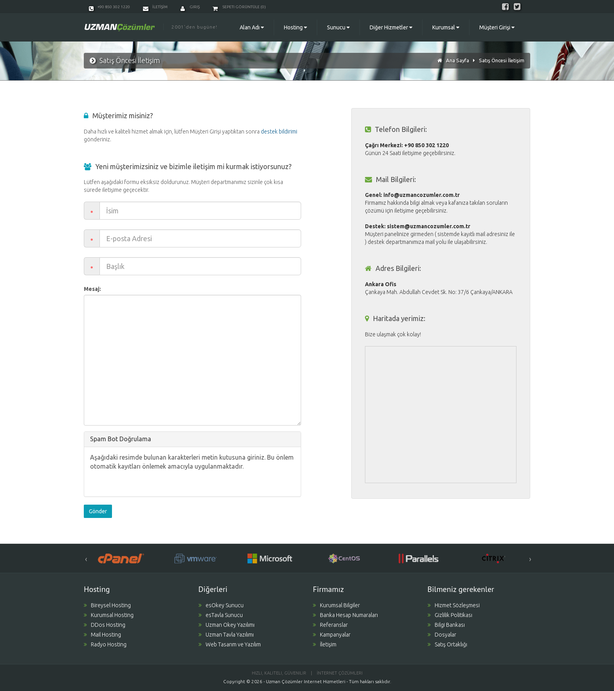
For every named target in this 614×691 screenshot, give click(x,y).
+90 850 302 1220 (109, 7)
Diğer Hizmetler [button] (391, 27)
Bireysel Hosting (107, 605)
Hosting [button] (295, 27)
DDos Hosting (104, 625)
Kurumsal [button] (445, 27)
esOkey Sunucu (221, 605)
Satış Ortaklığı (447, 644)
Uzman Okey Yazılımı (227, 625)
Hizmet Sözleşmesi (454, 605)
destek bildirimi (279, 131)
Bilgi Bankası (446, 625)
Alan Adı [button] (252, 27)
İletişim (324, 644)
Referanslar (330, 625)
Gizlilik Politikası (450, 615)
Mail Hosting (102, 634)
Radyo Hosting (105, 644)
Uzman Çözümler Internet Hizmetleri (305, 681)
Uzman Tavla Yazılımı (226, 634)
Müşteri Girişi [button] (497, 27)
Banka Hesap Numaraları (345, 615)
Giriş (190, 7)
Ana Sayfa (457, 60)
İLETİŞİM (155, 7)
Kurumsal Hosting (109, 615)
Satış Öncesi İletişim (501, 60)
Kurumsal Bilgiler (336, 605)
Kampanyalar (331, 634)
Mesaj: (92, 289)
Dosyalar (442, 634)
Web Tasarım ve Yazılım (230, 644)
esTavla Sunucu (221, 615)
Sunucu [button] (338, 27)
